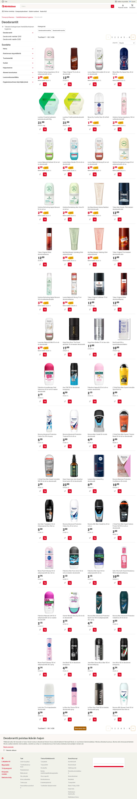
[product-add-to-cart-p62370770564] (70, 719)
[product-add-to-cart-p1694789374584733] (45, 264)
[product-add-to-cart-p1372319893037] (119, 491)
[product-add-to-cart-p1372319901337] (119, 264)
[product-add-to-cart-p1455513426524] (95, 675)
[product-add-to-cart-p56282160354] (45, 354)
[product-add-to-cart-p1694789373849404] (70, 264)
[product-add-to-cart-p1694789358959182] (45, 84)
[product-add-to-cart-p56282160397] (70, 174)
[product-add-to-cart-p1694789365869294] (119, 129)
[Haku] (112, 6)
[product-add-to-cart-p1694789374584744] (119, 219)
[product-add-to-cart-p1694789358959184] (45, 219)
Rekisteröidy (7, 777)
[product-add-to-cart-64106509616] (70, 675)
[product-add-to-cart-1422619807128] (119, 354)
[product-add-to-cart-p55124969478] (119, 630)
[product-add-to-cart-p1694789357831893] (45, 583)
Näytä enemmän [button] (8, 747)
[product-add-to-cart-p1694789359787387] (70, 491)
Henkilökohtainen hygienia (24, 17)
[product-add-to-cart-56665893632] (95, 719)
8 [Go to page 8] (129, 37)
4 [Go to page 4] (121, 37)
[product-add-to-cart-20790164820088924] (95, 129)
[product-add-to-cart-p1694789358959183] (70, 219)
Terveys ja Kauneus (8, 17)
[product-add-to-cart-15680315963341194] (45, 719)
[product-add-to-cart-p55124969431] (45, 446)
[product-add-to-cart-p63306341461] (119, 583)
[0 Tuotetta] (132, 6)
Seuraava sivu (80, 728)
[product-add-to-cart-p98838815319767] (70, 354)
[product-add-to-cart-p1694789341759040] (45, 538)
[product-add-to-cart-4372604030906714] (95, 583)
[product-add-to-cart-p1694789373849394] (95, 264)
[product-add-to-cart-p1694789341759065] (119, 719)
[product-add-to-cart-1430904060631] (119, 446)
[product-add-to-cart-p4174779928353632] (95, 309)
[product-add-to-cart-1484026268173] (45, 401)
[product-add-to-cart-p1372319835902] (70, 84)
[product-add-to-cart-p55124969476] (70, 538)
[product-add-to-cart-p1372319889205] (95, 354)
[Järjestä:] (126, 42)
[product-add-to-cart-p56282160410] (95, 84)
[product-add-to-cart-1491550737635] (119, 401)
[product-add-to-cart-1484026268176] (45, 630)
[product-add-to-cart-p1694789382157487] (70, 129)
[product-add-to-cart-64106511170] (70, 401)
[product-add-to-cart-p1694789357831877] (45, 675)
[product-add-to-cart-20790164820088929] (119, 84)
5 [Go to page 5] (124, 37)
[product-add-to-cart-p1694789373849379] (95, 219)
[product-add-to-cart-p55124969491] (70, 446)
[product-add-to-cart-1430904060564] (119, 538)
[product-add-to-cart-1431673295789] (70, 630)
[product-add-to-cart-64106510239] (119, 675)
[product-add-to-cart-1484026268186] (70, 583)
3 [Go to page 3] (118, 37)
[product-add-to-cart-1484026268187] (95, 401)
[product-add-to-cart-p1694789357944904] (95, 538)
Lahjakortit (6, 761)
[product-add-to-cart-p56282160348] (95, 174)
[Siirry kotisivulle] (8, 6)
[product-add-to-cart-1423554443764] (95, 446)
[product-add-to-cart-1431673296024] (45, 491)
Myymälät (5, 765)
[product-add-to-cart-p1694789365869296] (45, 309)
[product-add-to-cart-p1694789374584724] (119, 309)
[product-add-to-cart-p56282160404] (45, 174)
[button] (123, 6)
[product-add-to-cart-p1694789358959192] (119, 174)
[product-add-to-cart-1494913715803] (95, 491)
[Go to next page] (133, 37)
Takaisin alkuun (9, 750)
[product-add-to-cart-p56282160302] (70, 309)
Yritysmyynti (7, 768)
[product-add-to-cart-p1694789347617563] (95, 630)
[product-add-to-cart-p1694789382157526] (45, 129)
